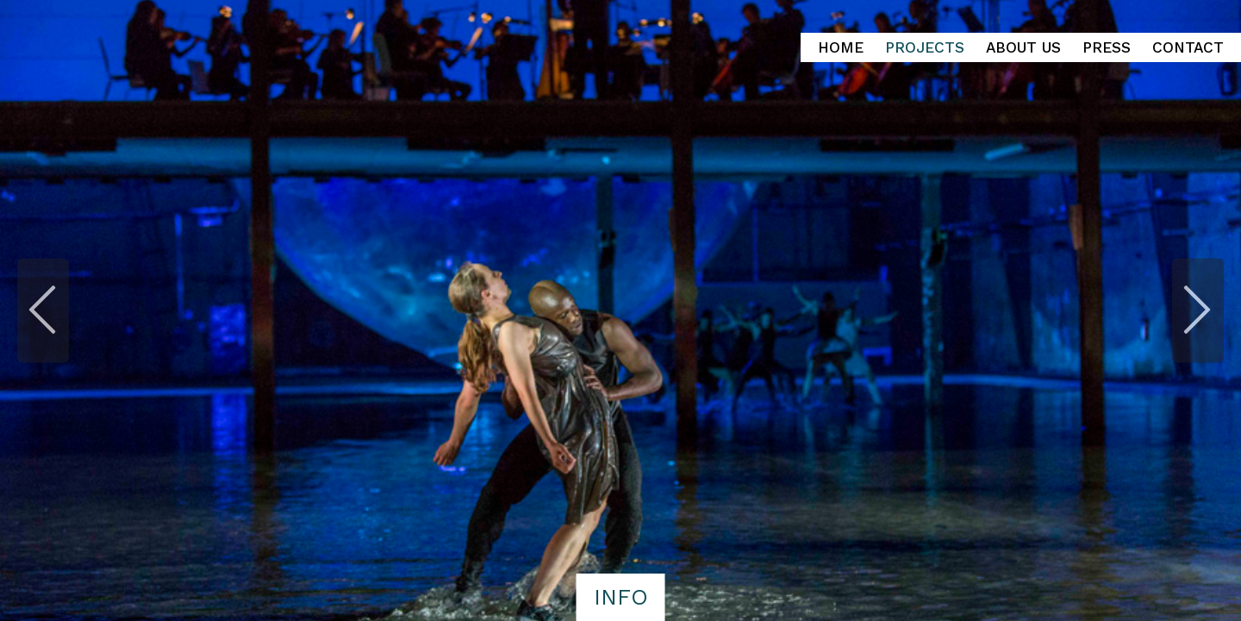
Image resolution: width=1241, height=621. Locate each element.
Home (841, 47)
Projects (924, 47)
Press (1106, 47)
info (621, 597)
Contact (1188, 47)
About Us (1023, 47)
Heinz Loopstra (166, 35)
